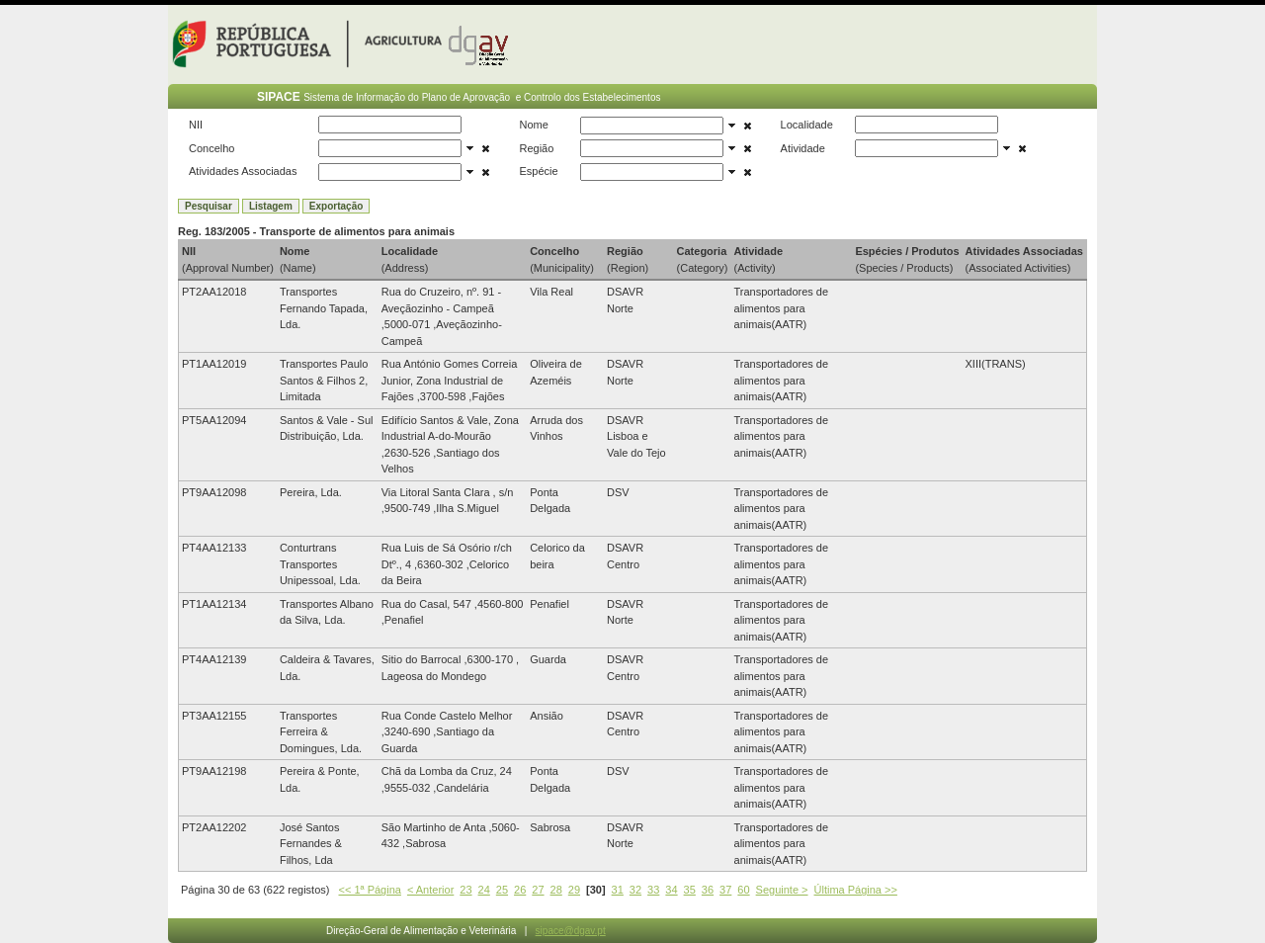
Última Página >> (855, 890)
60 (743, 890)
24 (484, 890)
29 (574, 890)
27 (538, 890)
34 (671, 890)
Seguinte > (782, 890)
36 (708, 890)
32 (635, 890)
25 (502, 890)
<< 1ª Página (370, 890)
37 (725, 890)
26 (520, 890)
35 (690, 890)
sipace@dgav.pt (571, 930)
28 (556, 890)
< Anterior (430, 890)
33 (653, 890)
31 (618, 890)
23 (465, 890)
